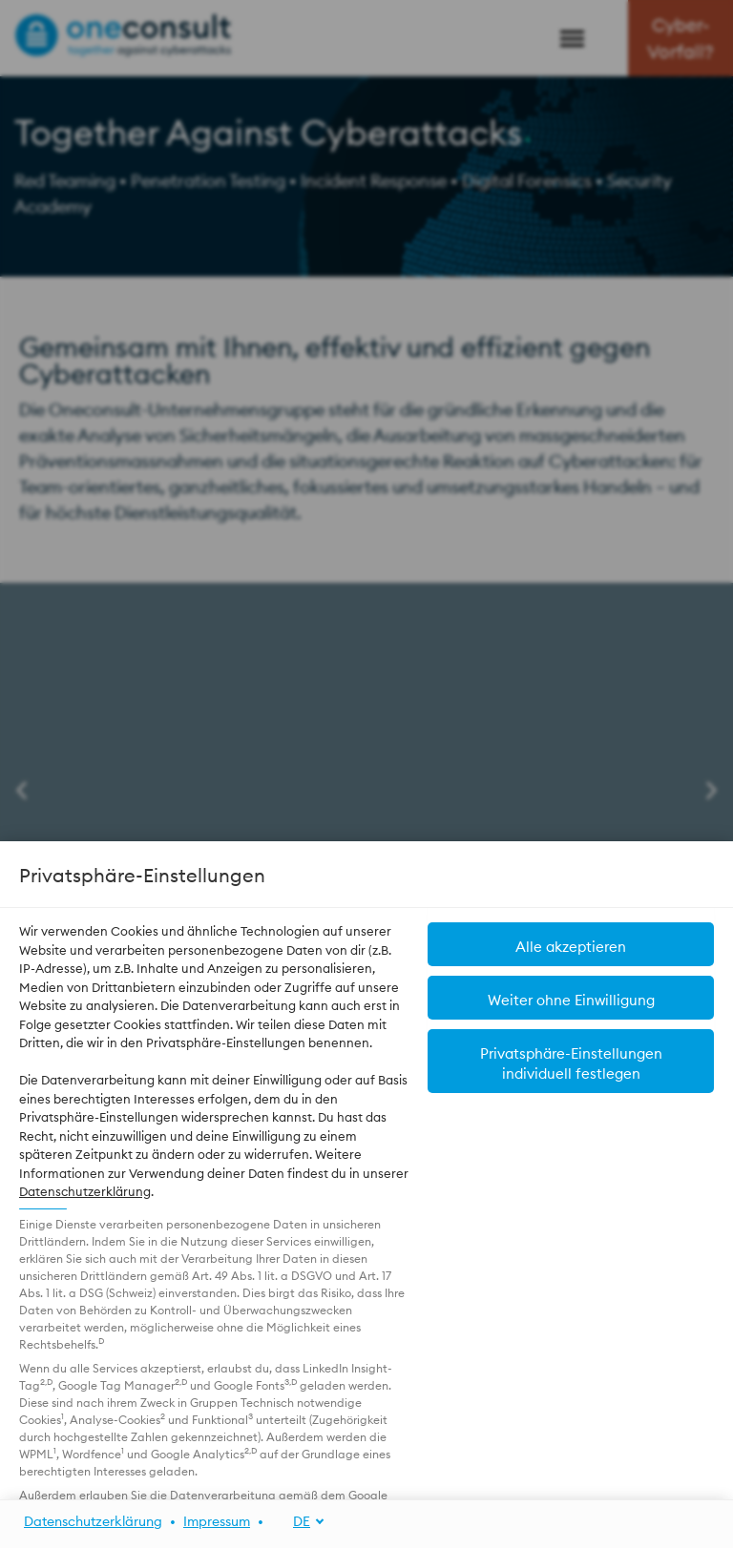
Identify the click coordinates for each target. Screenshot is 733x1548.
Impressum (216, 1521)
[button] (571, 1061)
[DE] (298, 1522)
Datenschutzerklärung (85, 1191)
